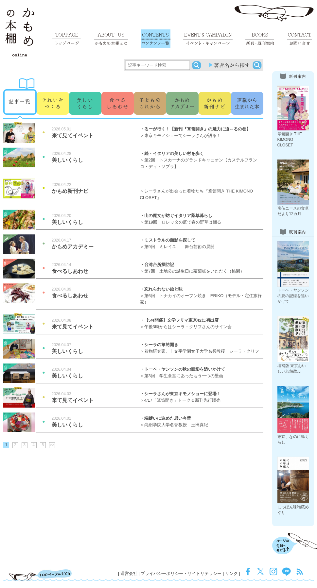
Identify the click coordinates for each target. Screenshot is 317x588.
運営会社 (128, 573)
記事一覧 (20, 93)
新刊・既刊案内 (259, 38)
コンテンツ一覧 (155, 38)
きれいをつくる (53, 93)
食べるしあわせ (117, 93)
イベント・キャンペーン (208, 38)
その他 (215, 93)
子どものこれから (150, 93)
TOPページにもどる (40, 575)
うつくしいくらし (85, 93)
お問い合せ (299, 38)
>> (51, 445)
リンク (231, 573)
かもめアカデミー (182, 93)
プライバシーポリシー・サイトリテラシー (181, 573)
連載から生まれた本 (247, 93)
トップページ (66, 38)
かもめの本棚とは (111, 38)
